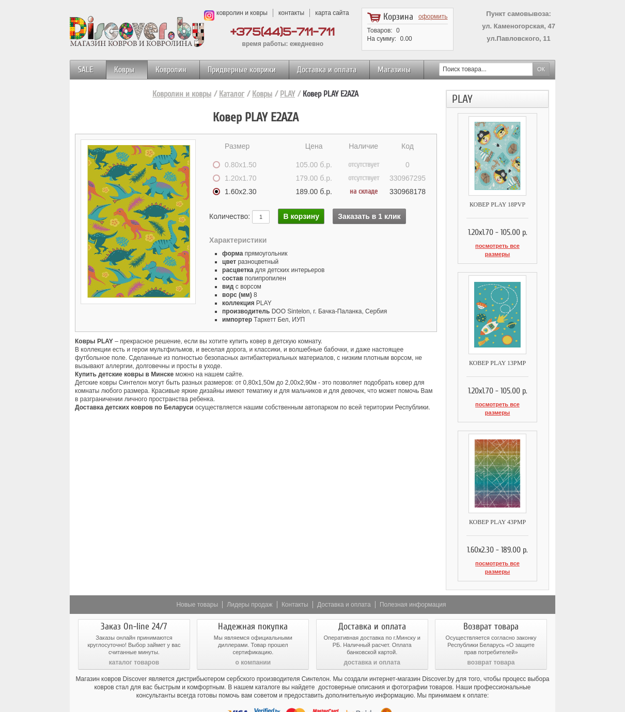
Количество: (230, 216)
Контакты (295, 570)
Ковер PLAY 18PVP (497, 204)
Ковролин (170, 69)
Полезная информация (413, 570)
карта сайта (332, 13)
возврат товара (491, 628)
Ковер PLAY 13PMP (497, 351)
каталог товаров (134, 628)
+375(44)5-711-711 (282, 32)
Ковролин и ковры (181, 94)
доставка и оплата (371, 628)
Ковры (124, 69)
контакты (291, 13)
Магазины (394, 69)
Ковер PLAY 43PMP (497, 499)
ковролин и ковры (242, 13)
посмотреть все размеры (497, 246)
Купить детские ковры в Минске (124, 374)
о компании (253, 628)
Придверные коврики (242, 69)
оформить (433, 16)
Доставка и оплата (326, 69)
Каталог (231, 94)
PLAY (287, 94)
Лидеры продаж (249, 570)
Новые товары (197, 570)
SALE (85, 69)
